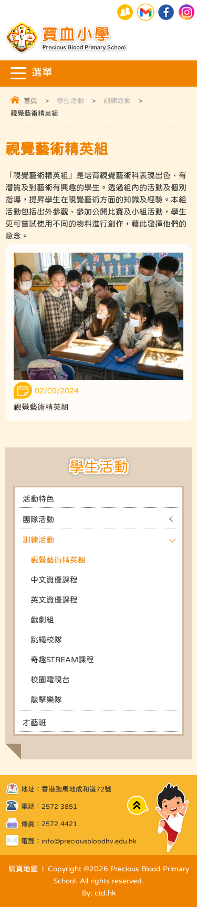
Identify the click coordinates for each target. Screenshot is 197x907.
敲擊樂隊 (46, 699)
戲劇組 (42, 619)
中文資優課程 (54, 579)
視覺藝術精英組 (58, 560)
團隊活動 (38, 519)
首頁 (30, 100)
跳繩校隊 (46, 639)
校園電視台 (50, 679)
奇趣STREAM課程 (62, 659)
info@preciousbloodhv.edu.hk (89, 841)
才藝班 (34, 722)
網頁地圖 (23, 868)
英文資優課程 (54, 599)
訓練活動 (117, 100)
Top (138, 805)
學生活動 (70, 100)
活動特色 (38, 499)
